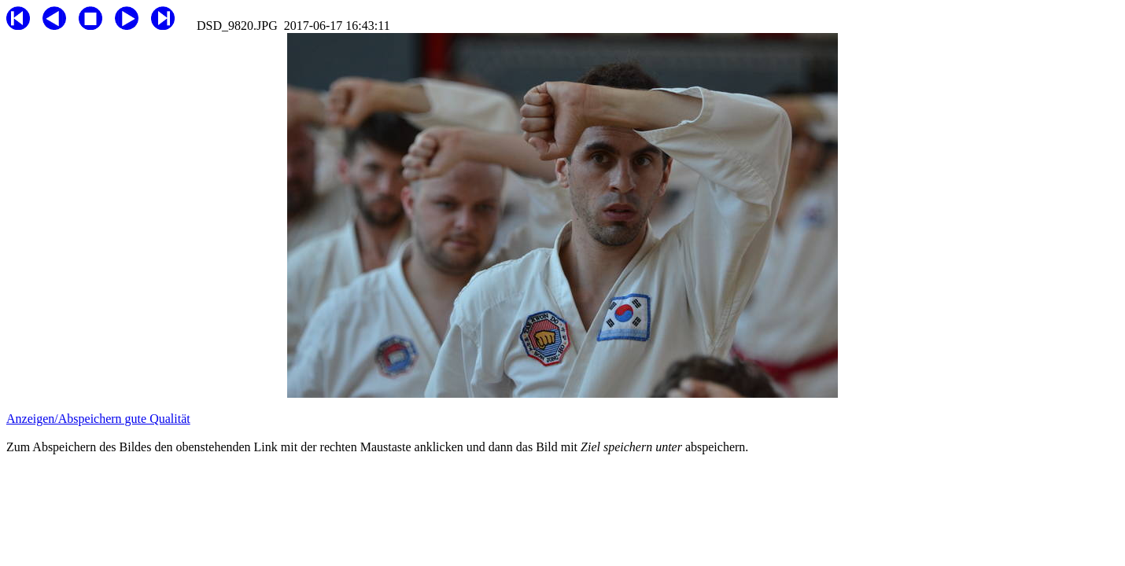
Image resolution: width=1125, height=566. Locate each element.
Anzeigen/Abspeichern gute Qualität (98, 418)
